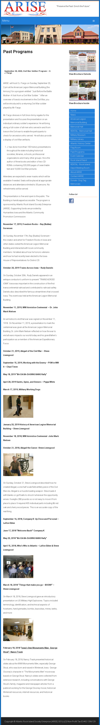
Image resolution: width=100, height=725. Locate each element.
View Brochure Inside (79, 103)
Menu (5, 20)
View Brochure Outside (80, 74)
